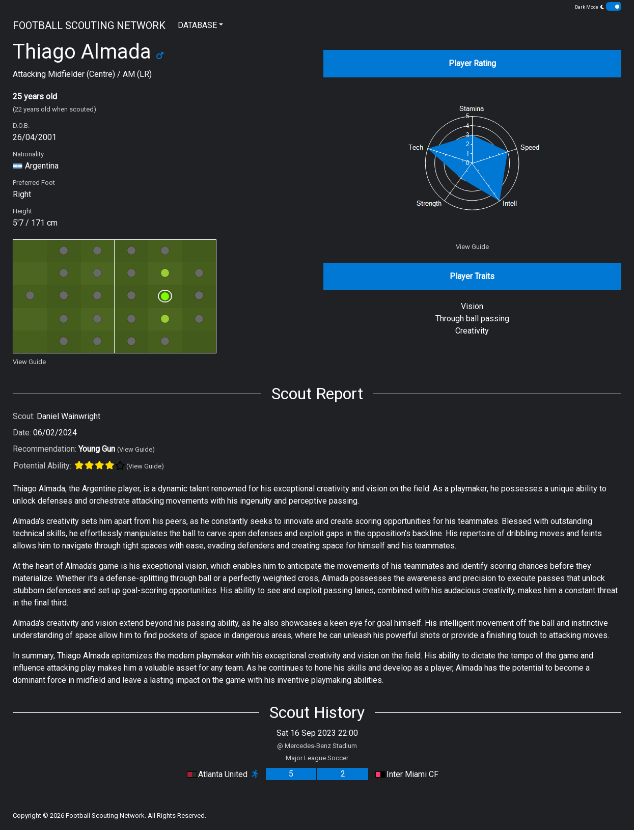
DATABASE (197, 25)
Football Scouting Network (105, 815)
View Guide (29, 362)
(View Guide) (136, 449)
